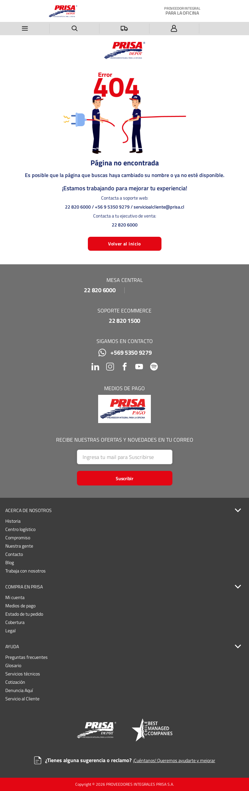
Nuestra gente (19, 545)
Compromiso (17, 537)
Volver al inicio (124, 243)
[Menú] (25, 29)
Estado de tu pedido (24, 613)
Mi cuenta (15, 597)
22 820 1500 (124, 320)
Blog (9, 562)
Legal (10, 630)
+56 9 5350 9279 (112, 206)
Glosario (13, 665)
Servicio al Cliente (22, 698)
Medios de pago (20, 605)
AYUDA (12, 646)
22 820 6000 (78, 206)
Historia (13, 520)
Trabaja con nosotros (25, 570)
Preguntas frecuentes (26, 657)
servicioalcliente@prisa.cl (159, 206)
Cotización (15, 681)
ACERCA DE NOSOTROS (28, 510)
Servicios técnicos (22, 673)
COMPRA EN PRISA (24, 586)
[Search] (124, 457)
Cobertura (15, 622)
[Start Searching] (124, 478)
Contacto (14, 554)
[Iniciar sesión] (174, 29)
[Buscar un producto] (74, 29)
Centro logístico (20, 529)
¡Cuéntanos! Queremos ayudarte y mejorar (174, 760)
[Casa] (63, 11)
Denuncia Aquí (19, 690)
